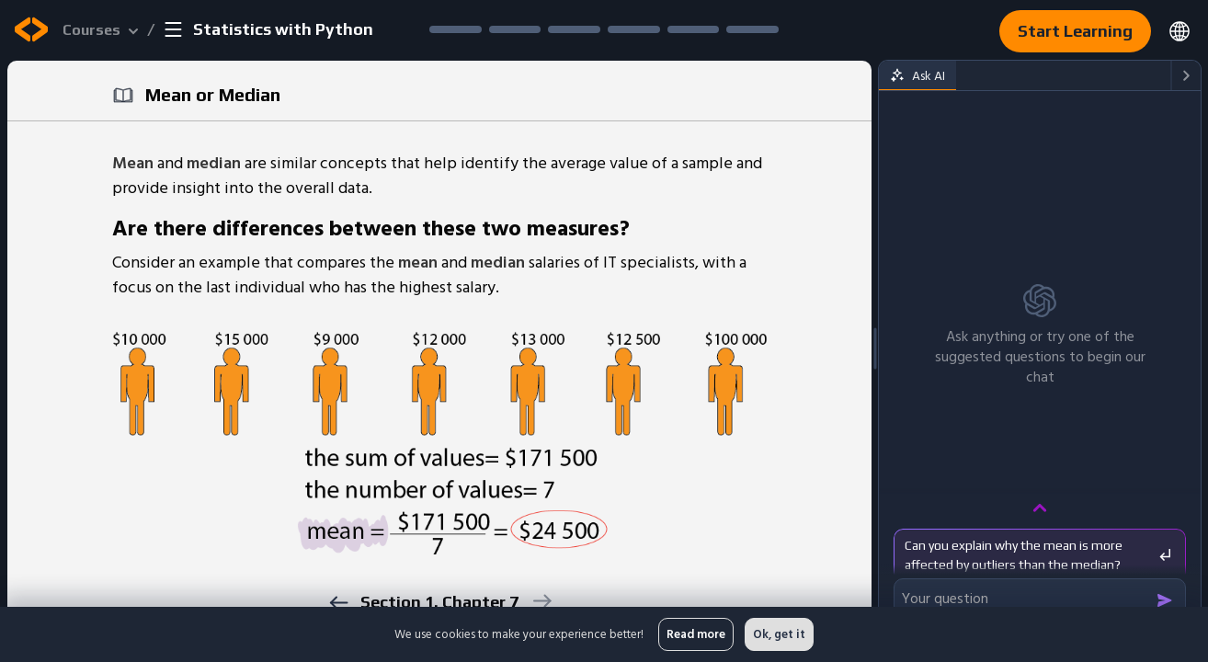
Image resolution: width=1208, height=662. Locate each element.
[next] (541, 600)
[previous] (337, 602)
